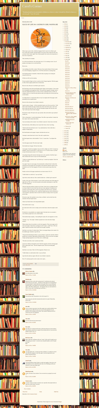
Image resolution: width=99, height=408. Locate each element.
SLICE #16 (67, 85)
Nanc (27, 326)
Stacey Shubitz (29, 294)
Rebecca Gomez (29, 271)
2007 (65, 144)
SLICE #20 (67, 78)
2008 (65, 142)
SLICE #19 (67, 80)
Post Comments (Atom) (32, 394)
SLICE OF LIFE (68, 95)
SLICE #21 (67, 76)
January (67, 128)
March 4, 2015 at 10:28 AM (31, 290)
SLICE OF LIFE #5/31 (69, 110)
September (67, 47)
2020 (65, 30)
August (66, 49)
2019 (65, 32)
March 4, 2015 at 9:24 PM (31, 376)
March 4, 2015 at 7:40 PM (31, 345)
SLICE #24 (67, 70)
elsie (26, 306)
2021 (65, 28)
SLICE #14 (67, 90)
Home (22, 18)
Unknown (28, 381)
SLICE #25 (67, 68)
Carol (65, 150)
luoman (51, 401)
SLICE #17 (67, 84)
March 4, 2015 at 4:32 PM (31, 322)
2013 (65, 132)
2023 (65, 24)
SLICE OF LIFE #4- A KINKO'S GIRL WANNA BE (70, 113)
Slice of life (28, 264)
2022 (65, 26)
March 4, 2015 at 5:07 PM (31, 333)
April (66, 57)
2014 (65, 130)
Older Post (56, 391)
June (66, 53)
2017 (65, 36)
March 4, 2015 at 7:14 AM (31, 275)
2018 (65, 34)
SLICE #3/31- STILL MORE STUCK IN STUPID (71, 117)
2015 (65, 40)
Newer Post (25, 391)
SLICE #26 (67, 66)
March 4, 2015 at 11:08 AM (31, 302)
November (67, 43)
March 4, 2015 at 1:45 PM (31, 314)
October (67, 45)
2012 (65, 134)
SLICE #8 (67, 104)
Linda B (27, 360)
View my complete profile (68, 156)
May (66, 55)
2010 (65, 138)
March (66, 59)
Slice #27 (67, 65)
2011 (65, 136)
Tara (26, 349)
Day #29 (66, 61)
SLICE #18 (67, 82)
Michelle (27, 279)
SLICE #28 (67, 63)
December (67, 41)
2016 (65, 37)
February (67, 126)
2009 (65, 140)
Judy (27, 318)
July (66, 51)
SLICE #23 (67, 72)
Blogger (60, 401)
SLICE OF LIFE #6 (69, 108)
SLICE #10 (67, 100)
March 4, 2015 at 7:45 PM (31, 356)
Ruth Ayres (28, 337)
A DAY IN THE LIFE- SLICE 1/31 (69, 123)
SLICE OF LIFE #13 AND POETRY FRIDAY (70, 93)
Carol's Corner (32, 6)
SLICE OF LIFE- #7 (69, 106)
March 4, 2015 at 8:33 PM (31, 367)
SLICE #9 (67, 102)
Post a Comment (27, 388)
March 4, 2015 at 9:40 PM (31, 386)
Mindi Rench (28, 371)
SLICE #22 (67, 74)
